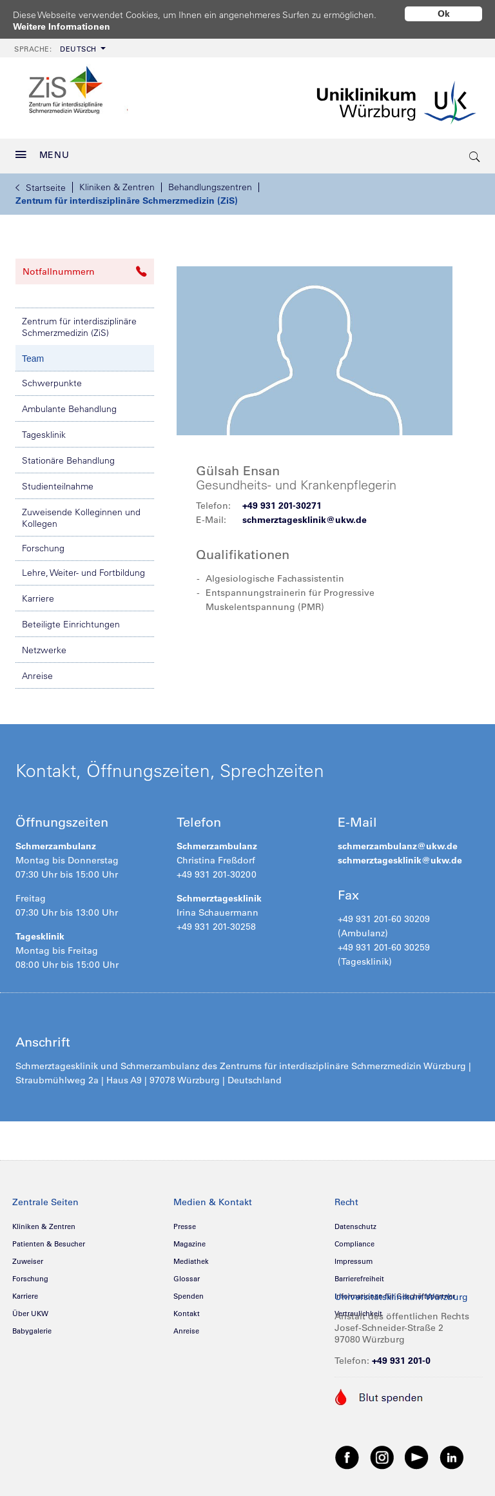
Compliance (354, 1239)
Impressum (354, 1256)
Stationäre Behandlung (68, 456)
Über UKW (30, 1309)
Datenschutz (355, 1221)
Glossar (186, 1274)
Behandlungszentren (210, 182)
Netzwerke (44, 645)
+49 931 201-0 (401, 1356)
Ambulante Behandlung (69, 404)
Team (33, 354)
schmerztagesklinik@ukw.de (304, 515)
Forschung (43, 543)
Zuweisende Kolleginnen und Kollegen (81, 513)
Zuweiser (27, 1256)
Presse (184, 1221)
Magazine (189, 1239)
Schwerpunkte (52, 378)
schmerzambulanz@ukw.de (398, 841)
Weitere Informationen (61, 26)
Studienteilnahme (57, 481)
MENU (42, 150)
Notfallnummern (85, 267)
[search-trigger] (475, 151)
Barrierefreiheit (359, 1274)
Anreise (37, 671)
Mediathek (191, 1256)
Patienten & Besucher (48, 1239)
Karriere (38, 594)
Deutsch (55, 44)
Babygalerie (32, 1326)
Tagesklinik (44, 430)
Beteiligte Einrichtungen (71, 619)
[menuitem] (58, 43)
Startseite (40, 183)
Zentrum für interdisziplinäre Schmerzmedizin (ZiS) (126, 196)
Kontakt (186, 1309)
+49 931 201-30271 (282, 501)
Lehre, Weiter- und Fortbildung (83, 568)
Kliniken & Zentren (117, 182)
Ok (444, 13)
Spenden (188, 1291)
